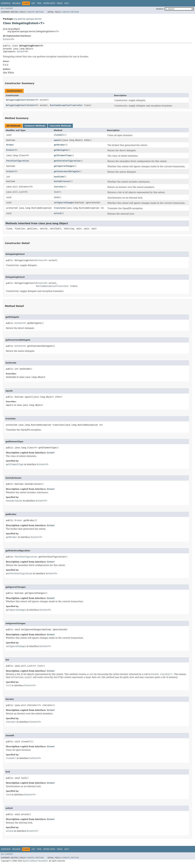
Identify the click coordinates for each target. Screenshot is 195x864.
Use (33, 3)
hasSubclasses (62, 181)
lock (56, 197)
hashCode (59, 176)
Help (66, 3)
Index (60, 3)
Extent (7, 39)
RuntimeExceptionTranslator (66, 105)
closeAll (59, 135)
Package (16, 3)
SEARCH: (160, 9)
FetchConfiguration (17, 161)
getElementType (62, 155)
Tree (39, 3)
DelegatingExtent (16, 100)
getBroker (59, 145)
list (56, 192)
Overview (5, 3)
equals (57, 140)
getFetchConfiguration (67, 161)
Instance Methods (35, 126)
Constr (30, 12)
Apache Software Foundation (35, 861)
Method (40, 12)
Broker (10, 145)
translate (59, 208)
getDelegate (61, 150)
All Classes (7, 8)
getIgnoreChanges (64, 166)
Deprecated (49, 3)
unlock (57, 213)
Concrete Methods (60, 126)
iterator (59, 186)
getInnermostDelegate (66, 171)
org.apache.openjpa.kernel (27, 19)
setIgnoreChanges (64, 202)
